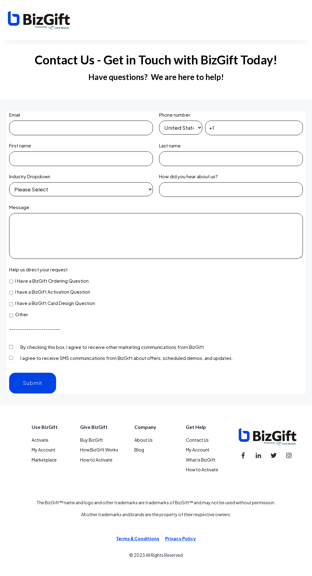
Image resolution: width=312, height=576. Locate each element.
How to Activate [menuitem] (96, 459)
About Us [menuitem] (143, 440)
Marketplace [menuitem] (44, 459)
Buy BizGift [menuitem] (91, 440)
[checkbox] (156, 297)
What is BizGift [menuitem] (200, 459)
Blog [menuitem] (139, 449)
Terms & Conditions (137, 538)
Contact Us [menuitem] (197, 440)
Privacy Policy (180, 538)
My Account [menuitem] (43, 449)
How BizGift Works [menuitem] (99, 449)
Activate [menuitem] (40, 440)
